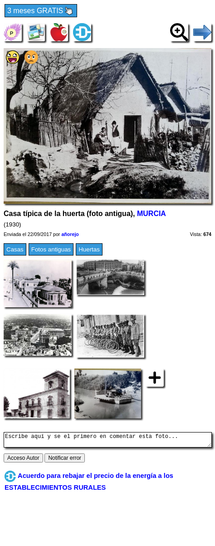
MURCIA (151, 213)
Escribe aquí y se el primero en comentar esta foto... (108, 441)
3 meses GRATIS (40, 11)
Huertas (89, 249)
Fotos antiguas (51, 249)
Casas (15, 249)
